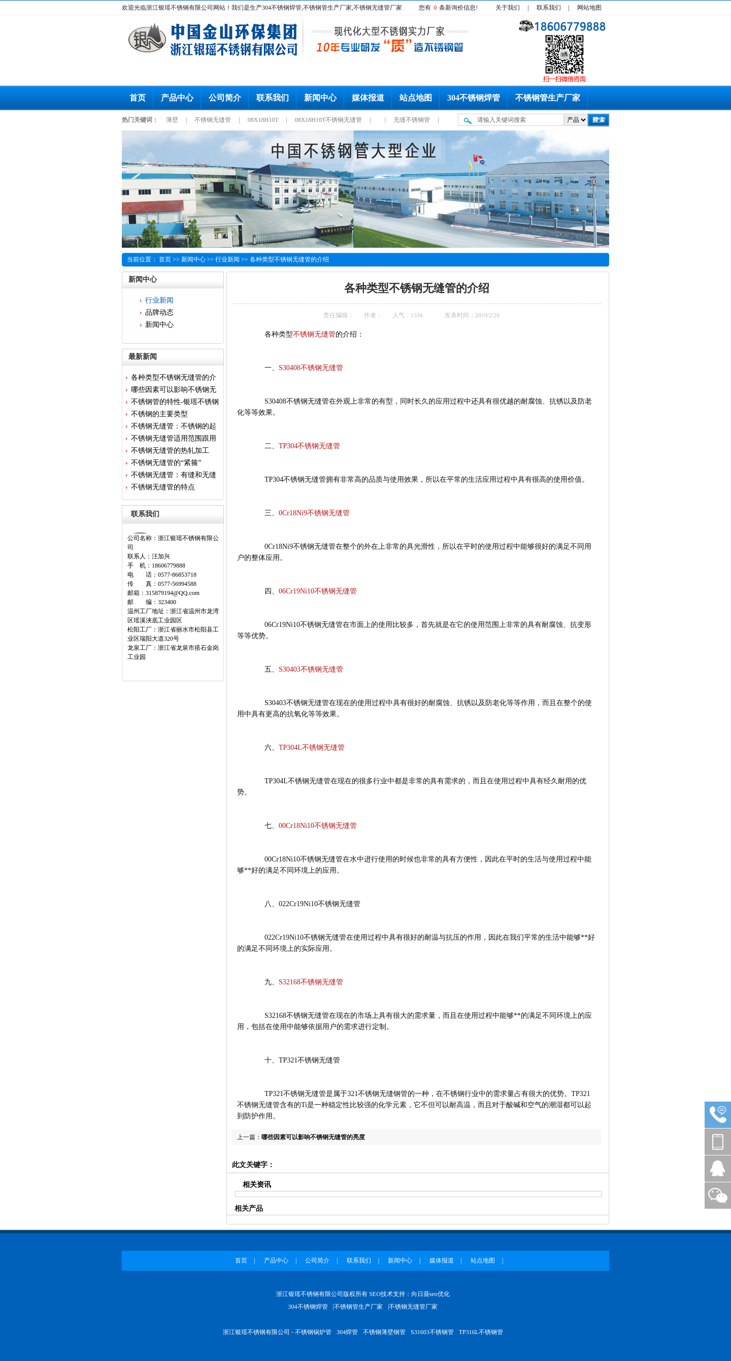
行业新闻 (227, 259)
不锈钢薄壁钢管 (384, 1332)
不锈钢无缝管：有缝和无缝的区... (173, 476)
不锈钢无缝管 (213, 119)
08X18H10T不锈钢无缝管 (329, 119)
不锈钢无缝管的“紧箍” (166, 463)
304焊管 (347, 1332)
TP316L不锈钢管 (481, 1332)
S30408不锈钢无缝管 (311, 368)
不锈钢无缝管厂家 (413, 1306)
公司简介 (225, 97)
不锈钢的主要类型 (159, 414)
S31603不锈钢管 (432, 1332)
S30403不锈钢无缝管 (311, 669)
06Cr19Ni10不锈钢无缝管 (318, 591)
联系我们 (549, 7)
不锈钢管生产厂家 (547, 97)
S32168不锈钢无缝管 (311, 982)
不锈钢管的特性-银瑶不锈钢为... (175, 403)
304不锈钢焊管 (473, 97)
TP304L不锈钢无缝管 (312, 747)
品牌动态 (159, 312)
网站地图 (589, 7)
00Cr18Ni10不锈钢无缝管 (318, 825)
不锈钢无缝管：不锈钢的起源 (173, 427)
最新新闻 (142, 356)
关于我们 (507, 7)
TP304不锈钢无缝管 (309, 446)
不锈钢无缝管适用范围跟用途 (173, 440)
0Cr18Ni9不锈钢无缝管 (314, 513)
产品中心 (177, 97)
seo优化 (439, 1294)
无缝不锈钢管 (412, 119)
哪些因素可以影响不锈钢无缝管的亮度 (313, 1137)
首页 (137, 97)
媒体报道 (368, 97)
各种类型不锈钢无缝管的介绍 (289, 259)
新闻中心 (320, 97)
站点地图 (416, 97)
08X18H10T (264, 119)
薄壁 (173, 119)
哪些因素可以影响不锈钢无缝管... (173, 391)
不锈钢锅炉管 (313, 1332)
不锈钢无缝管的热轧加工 (170, 450)
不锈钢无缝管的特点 (163, 487)
